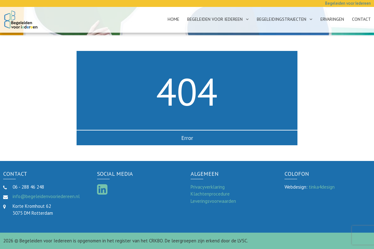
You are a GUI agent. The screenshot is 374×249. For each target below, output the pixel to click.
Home (173, 19)
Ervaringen (332, 19)
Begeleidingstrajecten (281, 19)
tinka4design (322, 187)
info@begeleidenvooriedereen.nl (46, 196)
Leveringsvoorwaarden (213, 201)
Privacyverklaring (208, 187)
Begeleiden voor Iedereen (215, 19)
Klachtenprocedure (210, 194)
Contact (361, 19)
